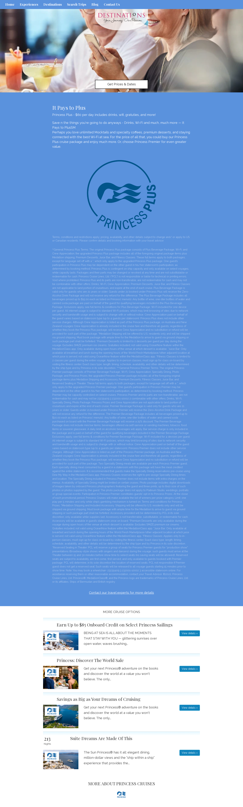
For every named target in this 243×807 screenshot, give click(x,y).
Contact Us (112, 4)
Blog (95, 4)
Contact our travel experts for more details (121, 592)
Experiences (29, 4)
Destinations (52, 4)
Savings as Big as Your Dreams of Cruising (99, 699)
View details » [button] (190, 633)
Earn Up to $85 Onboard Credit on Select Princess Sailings (115, 625)
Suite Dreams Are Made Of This (101, 738)
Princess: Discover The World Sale (90, 660)
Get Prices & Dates (121, 84)
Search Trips (76, 4)
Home (9, 4)
